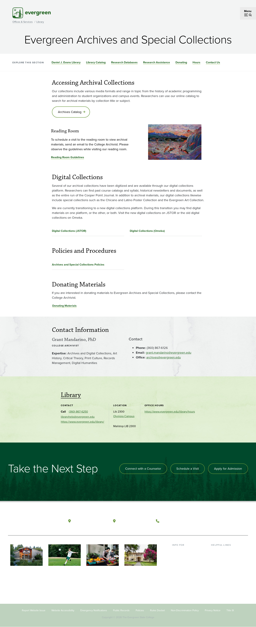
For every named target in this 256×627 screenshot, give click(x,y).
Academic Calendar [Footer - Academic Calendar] (223, 573)
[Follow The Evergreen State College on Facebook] (210, 521)
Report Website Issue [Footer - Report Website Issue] (33, 610)
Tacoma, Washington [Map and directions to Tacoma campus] (135, 521)
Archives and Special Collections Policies (78, 265)
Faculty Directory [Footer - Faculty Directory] (221, 556)
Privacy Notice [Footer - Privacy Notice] (212, 610)
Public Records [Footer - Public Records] (121, 610)
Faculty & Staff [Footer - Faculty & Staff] (181, 568)
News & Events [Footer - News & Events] (220, 579)
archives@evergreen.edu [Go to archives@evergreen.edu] (163, 357)
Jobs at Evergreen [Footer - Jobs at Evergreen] (222, 585)
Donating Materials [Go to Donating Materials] (64, 306)
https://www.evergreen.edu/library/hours (170, 412)
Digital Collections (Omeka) (147, 231)
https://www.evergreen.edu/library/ (82, 422)
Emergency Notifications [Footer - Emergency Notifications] (93, 610)
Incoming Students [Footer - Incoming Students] (183, 556)
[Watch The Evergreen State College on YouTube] (217, 521)
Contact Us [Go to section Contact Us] (213, 62)
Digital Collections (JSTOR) (69, 231)
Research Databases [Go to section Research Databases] (124, 62)
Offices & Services (22, 22)
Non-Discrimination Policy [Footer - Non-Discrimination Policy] (185, 610)
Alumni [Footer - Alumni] (176, 579)
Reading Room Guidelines (67, 157)
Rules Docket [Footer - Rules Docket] (157, 610)
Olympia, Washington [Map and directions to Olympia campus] (90, 521)
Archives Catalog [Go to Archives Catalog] (69, 112)
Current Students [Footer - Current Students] (182, 550)
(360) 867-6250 (78, 412)
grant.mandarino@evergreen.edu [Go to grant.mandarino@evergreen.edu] (168, 352)
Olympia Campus (123, 416)
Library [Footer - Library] (215, 550)
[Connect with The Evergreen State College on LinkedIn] (232, 521)
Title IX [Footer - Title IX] (230, 610)
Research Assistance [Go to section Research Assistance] (156, 62)
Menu (247, 11)
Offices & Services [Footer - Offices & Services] (222, 562)
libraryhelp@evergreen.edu (78, 417)
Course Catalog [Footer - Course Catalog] (220, 568)
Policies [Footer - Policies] (140, 610)
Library (40, 22)
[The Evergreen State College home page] (33, 521)
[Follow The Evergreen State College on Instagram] (225, 521)
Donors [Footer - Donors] (176, 573)
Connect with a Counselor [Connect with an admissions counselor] (143, 468)
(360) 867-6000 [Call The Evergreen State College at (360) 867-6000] (174, 521)
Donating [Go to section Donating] (181, 62)
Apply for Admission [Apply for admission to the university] (228, 468)
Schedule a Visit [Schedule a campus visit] (187, 468)
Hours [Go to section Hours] (196, 62)
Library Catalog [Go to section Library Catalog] (96, 62)
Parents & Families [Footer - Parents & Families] (183, 562)
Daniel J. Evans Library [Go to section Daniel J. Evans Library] (66, 62)
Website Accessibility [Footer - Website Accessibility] (62, 610)
